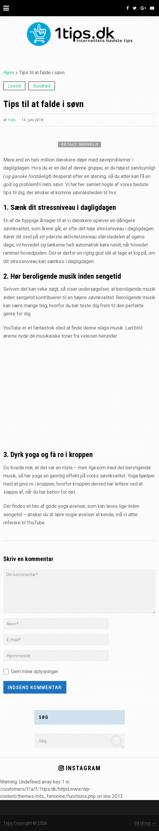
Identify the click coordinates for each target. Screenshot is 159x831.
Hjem (8, 72)
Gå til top (145, 823)
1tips (12, 120)
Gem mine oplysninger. (35, 671)
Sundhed (41, 86)
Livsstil (14, 86)
